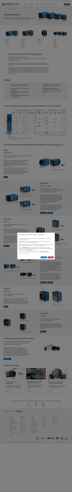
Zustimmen (44, 257)
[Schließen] (53, 235)
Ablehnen (50, 257)
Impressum (20, 253)
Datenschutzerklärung (26, 253)
